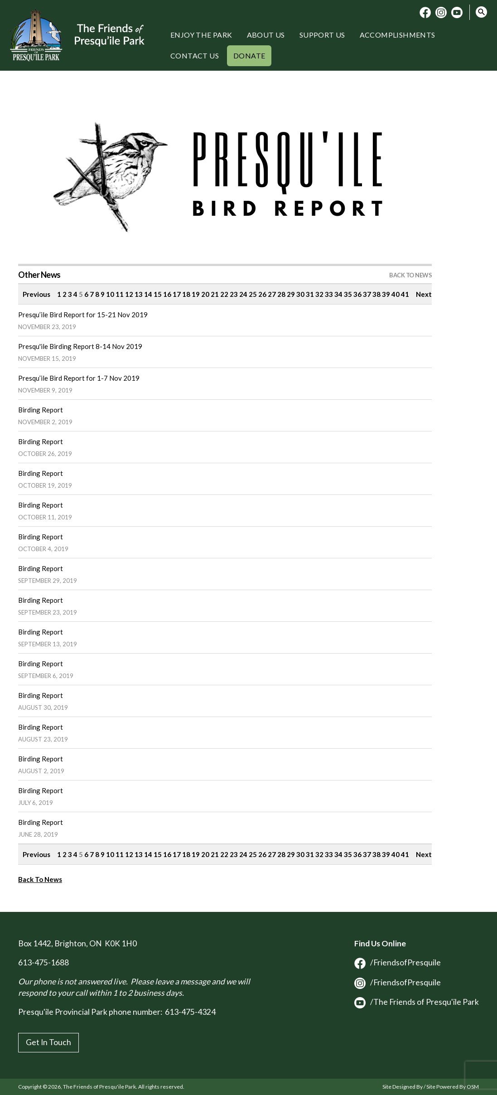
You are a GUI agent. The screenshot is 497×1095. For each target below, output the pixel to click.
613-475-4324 (190, 1012)
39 (386, 294)
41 (405, 294)
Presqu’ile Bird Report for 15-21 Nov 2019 (83, 314)
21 (215, 294)
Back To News (40, 879)
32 (319, 294)
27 (272, 294)
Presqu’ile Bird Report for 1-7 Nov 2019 (79, 378)
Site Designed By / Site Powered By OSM (430, 1086)
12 (129, 294)
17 (177, 294)
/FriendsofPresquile (397, 962)
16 (167, 294)
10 (110, 294)
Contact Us (194, 55)
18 (186, 294)
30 (300, 294)
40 (395, 294)
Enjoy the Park (201, 34)
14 (148, 294)
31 (310, 294)
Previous (36, 294)
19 (196, 294)
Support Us (322, 34)
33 (329, 294)
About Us (266, 34)
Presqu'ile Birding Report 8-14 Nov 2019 (80, 346)
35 (348, 294)
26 (262, 294)
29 (291, 294)
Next (424, 294)
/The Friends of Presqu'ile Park (416, 1002)
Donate (249, 55)
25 (253, 294)
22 (224, 294)
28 (281, 294)
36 (357, 294)
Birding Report (40, 410)
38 (376, 294)
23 (234, 294)
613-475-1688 (43, 962)
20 (205, 294)
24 (243, 294)
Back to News (410, 275)
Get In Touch (48, 1042)
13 (139, 294)
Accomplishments (397, 34)
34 (338, 294)
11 (120, 294)
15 (158, 294)
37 (367, 294)
